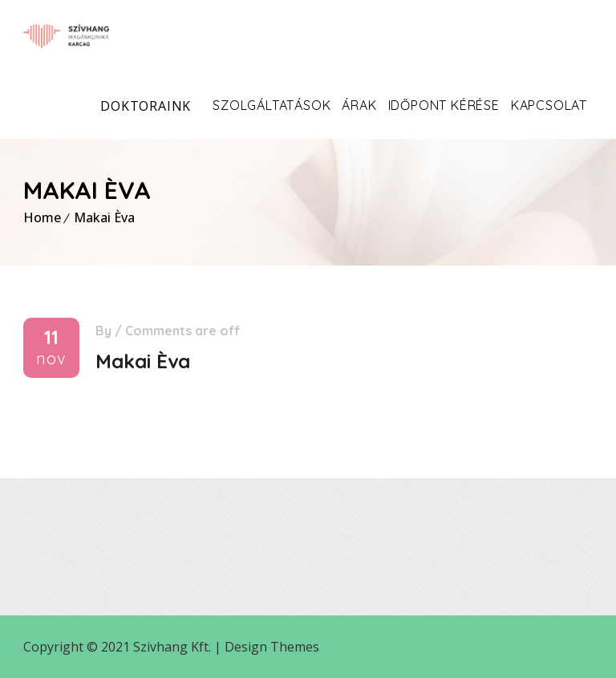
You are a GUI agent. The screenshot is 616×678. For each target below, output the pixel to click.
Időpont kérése (444, 105)
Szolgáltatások (271, 105)
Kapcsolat (549, 105)
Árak (359, 105)
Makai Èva (104, 217)
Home (42, 217)
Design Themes (272, 647)
